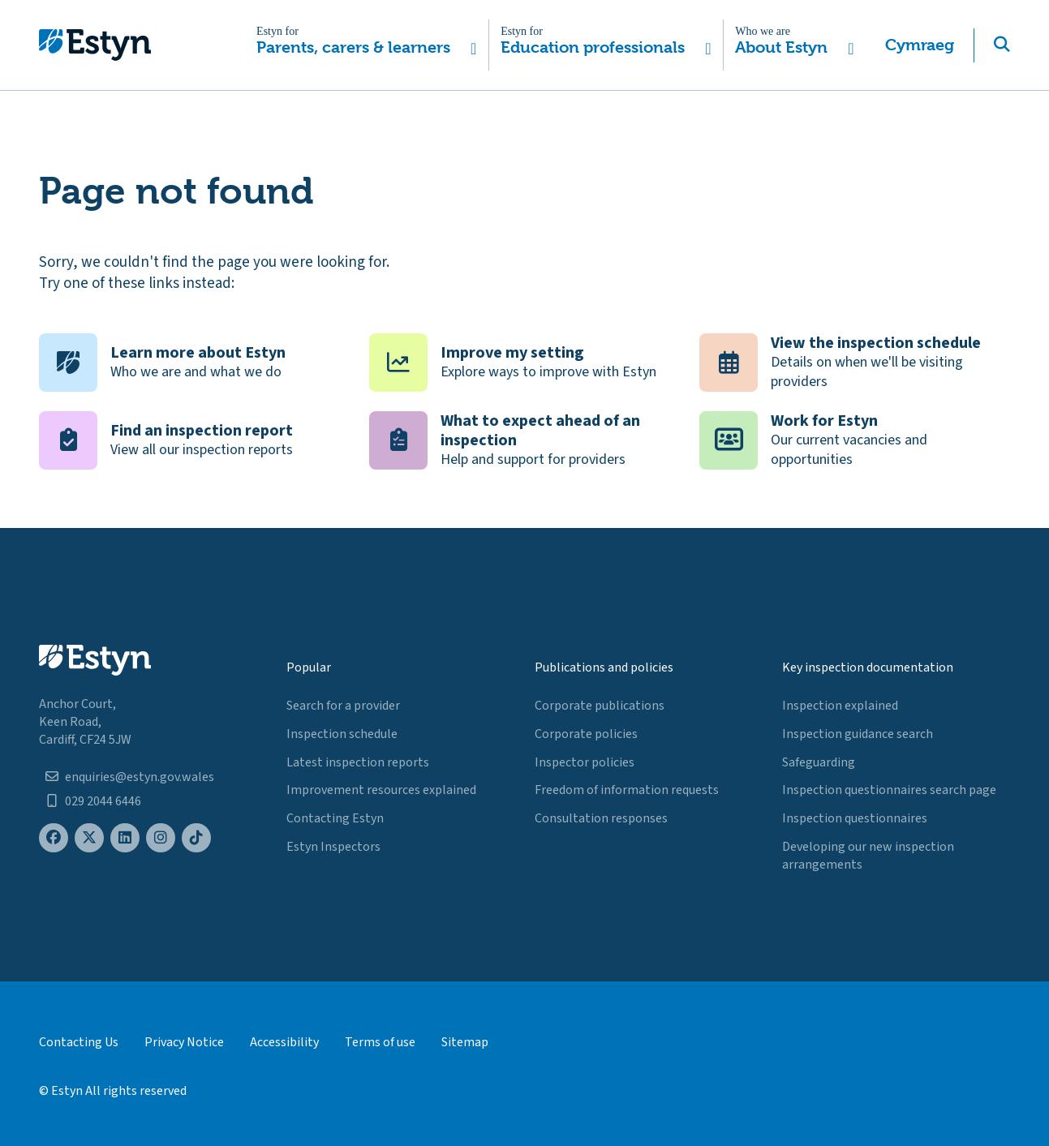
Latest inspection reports (357, 762)
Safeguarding (818, 762)
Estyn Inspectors (333, 847)
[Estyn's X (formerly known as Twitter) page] (89, 838)
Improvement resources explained (381, 790)
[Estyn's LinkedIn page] (124, 838)
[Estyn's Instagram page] (160, 838)
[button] (366, 45)
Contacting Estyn (335, 818)
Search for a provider (343, 706)
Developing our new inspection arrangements (868, 855)
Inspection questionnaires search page (889, 790)
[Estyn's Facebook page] (53, 838)
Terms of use (380, 1042)
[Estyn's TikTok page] (196, 838)
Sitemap (464, 1042)
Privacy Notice (184, 1042)
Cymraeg (919, 45)
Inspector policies (584, 762)
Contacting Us (78, 1042)
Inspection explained (840, 706)
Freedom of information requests (627, 790)
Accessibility (284, 1042)
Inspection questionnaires (854, 818)
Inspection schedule (342, 734)
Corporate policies (586, 734)
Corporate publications (599, 706)
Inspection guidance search (857, 734)
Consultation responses (601, 818)
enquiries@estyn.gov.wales (139, 777)
